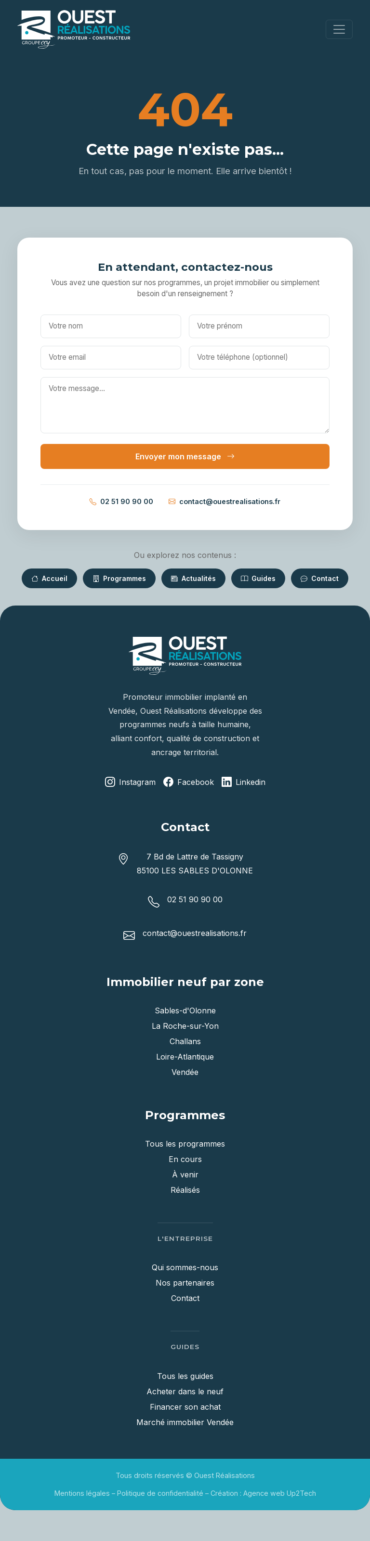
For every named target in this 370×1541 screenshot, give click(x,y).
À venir (185, 1174)
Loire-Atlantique (185, 1056)
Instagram (130, 782)
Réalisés (185, 1190)
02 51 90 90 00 (121, 501)
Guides (258, 578)
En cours (185, 1159)
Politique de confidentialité (160, 1493)
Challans (185, 1041)
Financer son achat (185, 1407)
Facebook (188, 782)
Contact (320, 578)
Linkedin (243, 782)
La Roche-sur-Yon (185, 1026)
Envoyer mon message (185, 456)
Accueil (49, 578)
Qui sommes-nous (185, 1267)
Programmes (119, 578)
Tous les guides (185, 1376)
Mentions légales (82, 1493)
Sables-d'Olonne (185, 1010)
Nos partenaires (185, 1283)
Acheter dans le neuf (185, 1391)
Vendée (185, 1072)
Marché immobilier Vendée (185, 1422)
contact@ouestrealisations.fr (224, 501)
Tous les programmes (185, 1144)
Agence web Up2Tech (279, 1493)
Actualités (193, 578)
